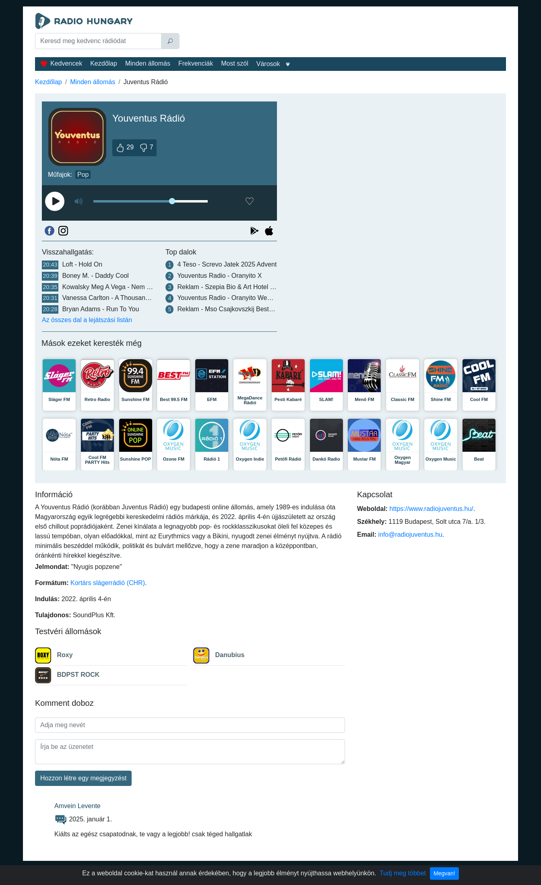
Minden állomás (147, 63)
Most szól (234, 63)
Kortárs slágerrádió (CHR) (107, 582)
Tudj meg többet (403, 873)
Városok (268, 63)
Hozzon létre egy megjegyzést (83, 778)
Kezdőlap (103, 63)
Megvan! (444, 873)
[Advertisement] (345, 33)
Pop (83, 174)
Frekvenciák (195, 63)
